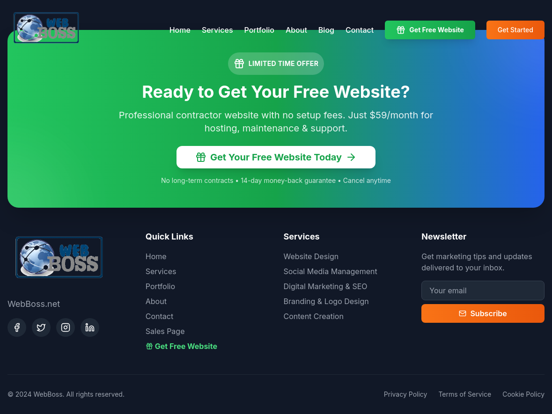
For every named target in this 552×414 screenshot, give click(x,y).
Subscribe (483, 313)
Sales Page (165, 331)
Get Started (515, 30)
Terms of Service (464, 394)
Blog (326, 30)
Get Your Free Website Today (276, 157)
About (296, 30)
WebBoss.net (33, 304)
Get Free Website (430, 30)
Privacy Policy (405, 394)
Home (180, 30)
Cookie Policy (523, 394)
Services (217, 30)
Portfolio (259, 30)
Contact (360, 30)
